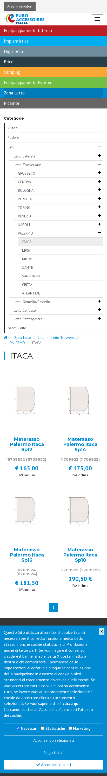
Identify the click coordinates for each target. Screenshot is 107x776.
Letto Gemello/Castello (32, 301)
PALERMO (25, 233)
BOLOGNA (26, 190)
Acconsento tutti (53, 764)
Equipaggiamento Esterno (28, 82)
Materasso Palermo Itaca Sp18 (80, 555)
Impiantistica (16, 41)
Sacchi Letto (17, 328)
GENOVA (24, 182)
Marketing (82, 728)
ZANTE (27, 267)
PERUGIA (25, 199)
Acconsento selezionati (53, 740)
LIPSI (26, 250)
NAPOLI (24, 224)
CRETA (27, 284)
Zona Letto (14, 93)
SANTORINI (31, 276)
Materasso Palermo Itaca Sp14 (80, 444)
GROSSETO (26, 173)
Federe (13, 137)
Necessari (29, 728)
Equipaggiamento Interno (28, 30)
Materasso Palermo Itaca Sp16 (27, 555)
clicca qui (71, 703)
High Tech (13, 51)
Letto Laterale (25, 156)
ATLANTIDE (31, 293)
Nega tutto (54, 752)
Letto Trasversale (27, 164)
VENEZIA (24, 216)
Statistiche (55, 728)
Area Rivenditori (19, 6)
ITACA (26, 241)
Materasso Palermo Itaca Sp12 (27, 444)
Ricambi (11, 103)
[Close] (101, 631)
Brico (9, 62)
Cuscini (13, 128)
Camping (12, 72)
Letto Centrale (25, 310)
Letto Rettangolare (28, 319)
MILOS (27, 259)
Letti (11, 147)
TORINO (24, 207)
